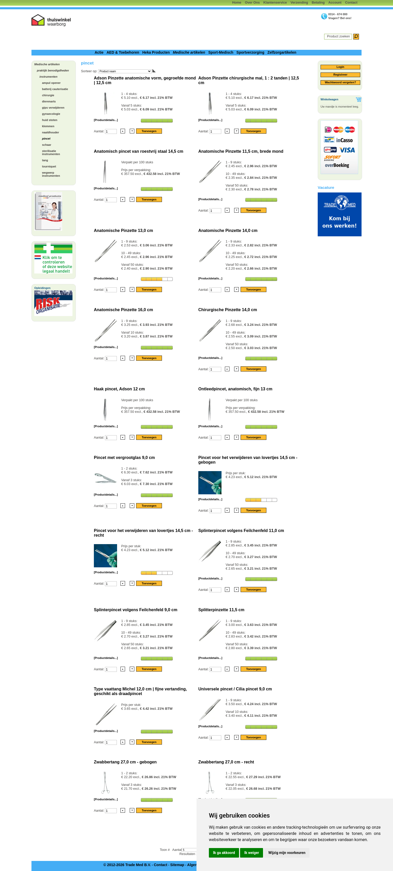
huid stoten (49, 120)
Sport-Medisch (220, 52)
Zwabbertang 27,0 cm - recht (226, 762)
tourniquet (49, 166)
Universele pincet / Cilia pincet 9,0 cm (235, 689)
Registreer (340, 74)
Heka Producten (156, 52)
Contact (351, 2)
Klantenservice (275, 2)
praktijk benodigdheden (53, 70)
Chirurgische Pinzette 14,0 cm (227, 310)
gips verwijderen (53, 107)
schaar (46, 144)
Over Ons (252, 2)
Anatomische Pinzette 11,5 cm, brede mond (240, 151)
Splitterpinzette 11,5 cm (221, 610)
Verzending (299, 2)
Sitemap (177, 865)
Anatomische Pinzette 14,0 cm (227, 230)
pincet (46, 138)
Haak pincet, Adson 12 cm (119, 389)
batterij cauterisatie (55, 89)
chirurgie (48, 95)
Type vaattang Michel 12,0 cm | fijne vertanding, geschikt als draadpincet (140, 691)
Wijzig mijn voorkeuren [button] (286, 853)
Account (334, 2)
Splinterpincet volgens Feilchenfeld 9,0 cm (135, 610)
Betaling (318, 2)
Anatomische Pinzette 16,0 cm (123, 310)
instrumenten (48, 76)
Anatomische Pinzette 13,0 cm (123, 230)
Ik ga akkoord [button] (224, 853)
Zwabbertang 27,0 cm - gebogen (125, 762)
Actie (99, 52)
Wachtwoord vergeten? (340, 82)
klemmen (48, 126)
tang (45, 160)
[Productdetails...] (106, 120)
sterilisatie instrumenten (51, 152)
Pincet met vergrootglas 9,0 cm (124, 457)
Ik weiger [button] (251, 853)
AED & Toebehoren (123, 52)
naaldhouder (50, 132)
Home (236, 2)
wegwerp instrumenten (51, 174)
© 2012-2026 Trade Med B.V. (127, 865)
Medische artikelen (189, 52)
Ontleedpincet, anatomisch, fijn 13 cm (235, 389)
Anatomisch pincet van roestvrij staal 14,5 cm (138, 151)
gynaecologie (51, 113)
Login (340, 66)
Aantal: (99, 131)
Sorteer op (88, 71)
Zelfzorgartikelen (281, 52)
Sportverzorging (250, 52)
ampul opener (51, 82)
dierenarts (49, 101)
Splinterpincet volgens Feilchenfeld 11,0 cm (241, 530)
